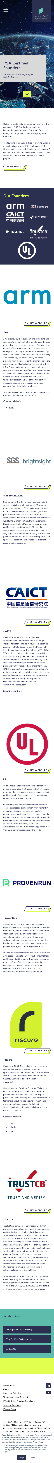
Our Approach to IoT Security (19, 1329)
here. (42, 1289)
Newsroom (8, 1385)
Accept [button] (21, 1458)
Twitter (12, 1123)
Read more (13, 166)
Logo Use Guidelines (12, 1393)
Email (11, 407)
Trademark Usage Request (15, 1397)
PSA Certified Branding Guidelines (19, 1401)
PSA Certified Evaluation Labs (19, 1339)
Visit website (37, 323)
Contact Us (11, 1349)
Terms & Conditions (12, 1405)
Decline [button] (32, 1458)
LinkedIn (12, 1127)
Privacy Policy (9, 1409)
